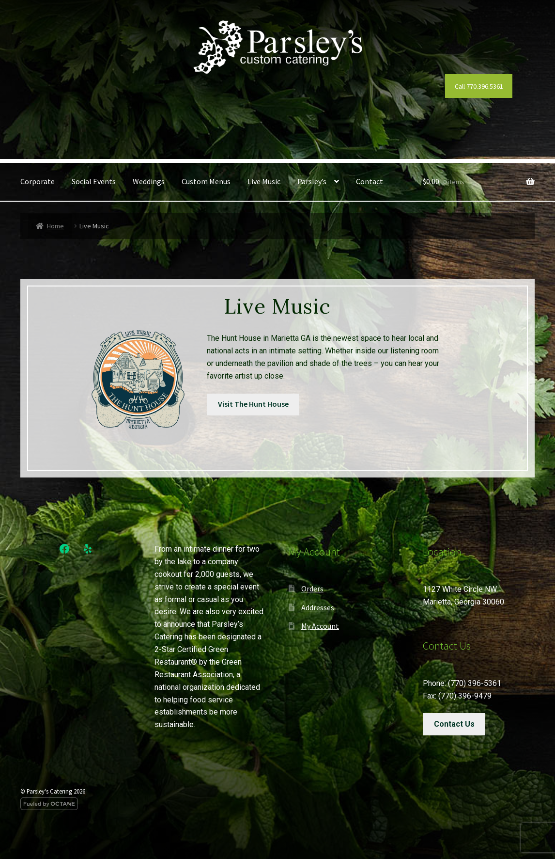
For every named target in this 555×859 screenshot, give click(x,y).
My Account (320, 626)
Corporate (37, 181)
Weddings (149, 181)
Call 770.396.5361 (479, 86)
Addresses (317, 607)
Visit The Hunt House (253, 404)
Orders (312, 588)
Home (55, 226)
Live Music (263, 181)
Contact (369, 181)
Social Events (94, 181)
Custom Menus (206, 181)
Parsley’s (311, 181)
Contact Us (454, 724)
